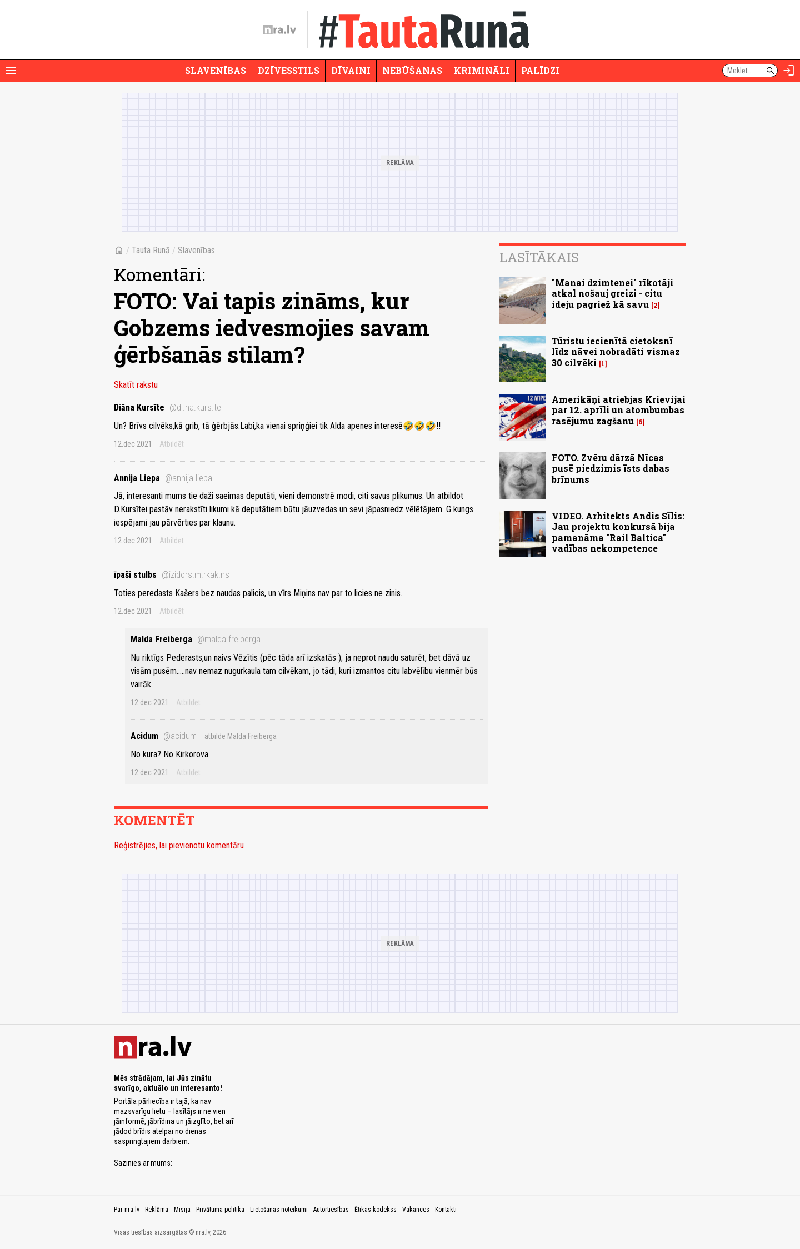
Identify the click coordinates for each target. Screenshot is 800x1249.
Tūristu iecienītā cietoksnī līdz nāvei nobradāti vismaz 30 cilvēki (616, 351)
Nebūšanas (412, 70)
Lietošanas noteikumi (279, 1209)
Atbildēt (171, 443)
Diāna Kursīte (167, 407)
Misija (182, 1209)
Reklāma (156, 1209)
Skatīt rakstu (136, 384)
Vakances (415, 1209)
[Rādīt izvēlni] (11, 70)
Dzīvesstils (288, 70)
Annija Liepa (163, 478)
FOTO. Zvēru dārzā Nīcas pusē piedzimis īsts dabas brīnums (610, 468)
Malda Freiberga (196, 639)
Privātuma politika (220, 1209)
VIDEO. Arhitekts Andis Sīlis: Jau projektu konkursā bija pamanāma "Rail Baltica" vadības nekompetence (618, 532)
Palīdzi (540, 70)
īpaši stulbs (171, 574)
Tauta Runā (151, 250)
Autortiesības (331, 1209)
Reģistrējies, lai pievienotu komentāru (179, 845)
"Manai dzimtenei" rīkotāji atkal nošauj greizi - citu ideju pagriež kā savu (612, 293)
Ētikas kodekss (375, 1209)
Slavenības (215, 70)
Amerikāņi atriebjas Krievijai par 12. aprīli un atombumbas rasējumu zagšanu (619, 409)
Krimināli (481, 70)
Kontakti (446, 1209)
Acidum (164, 736)
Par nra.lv (126, 1209)
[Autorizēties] (789, 70)
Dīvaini (351, 70)
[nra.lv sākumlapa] (279, 30)
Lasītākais (539, 257)
